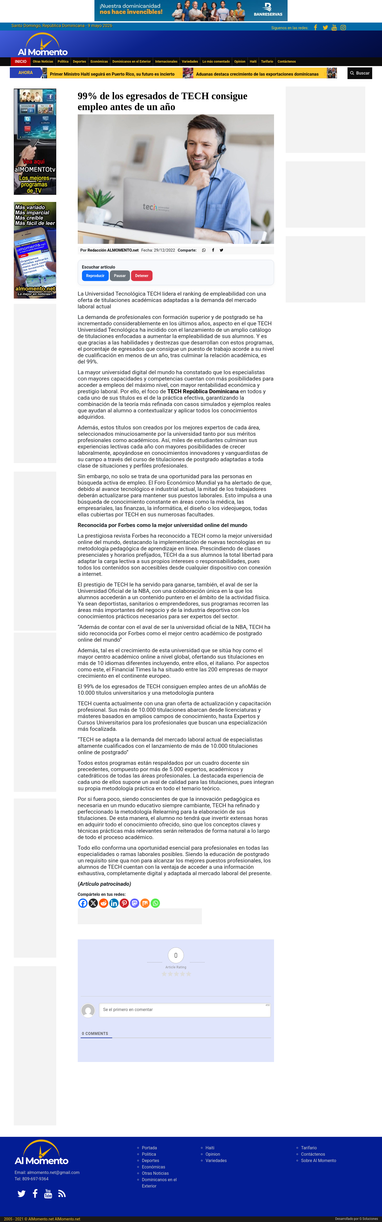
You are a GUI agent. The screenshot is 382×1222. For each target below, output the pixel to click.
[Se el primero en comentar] (185, 1010)
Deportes (79, 61)
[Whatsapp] (155, 903)
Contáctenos (287, 61)
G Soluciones (368, 1219)
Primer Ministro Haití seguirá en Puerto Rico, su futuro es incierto (132, 74)
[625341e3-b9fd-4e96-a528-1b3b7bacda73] (191, 8)
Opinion (239, 61)
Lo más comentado (216, 61)
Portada (149, 1147)
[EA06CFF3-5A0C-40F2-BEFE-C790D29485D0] (35, 141)
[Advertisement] (35, 383)
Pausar (120, 276)
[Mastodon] (134, 903)
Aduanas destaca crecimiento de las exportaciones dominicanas (278, 74)
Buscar (363, 73)
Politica (63, 61)
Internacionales (166, 61)
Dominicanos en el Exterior (131, 61)
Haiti (253, 61)
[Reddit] (103, 903)
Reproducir (95, 276)
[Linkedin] (114, 903)
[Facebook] (83, 903)
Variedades (190, 61)
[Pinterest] (124, 903)
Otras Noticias (43, 61)
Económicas (99, 61)
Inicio (21, 61)
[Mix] (145, 903)
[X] (93, 903)
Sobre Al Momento (318, 1160)
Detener (142, 276)
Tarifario (267, 61)
